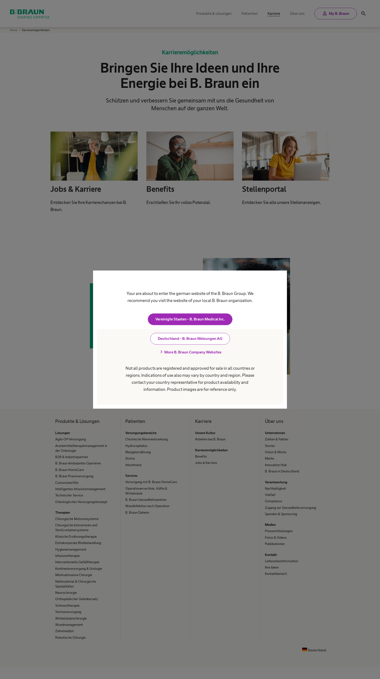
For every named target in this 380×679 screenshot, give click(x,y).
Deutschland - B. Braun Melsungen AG (190, 338)
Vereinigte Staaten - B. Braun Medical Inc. (190, 319)
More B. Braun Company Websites (190, 352)
